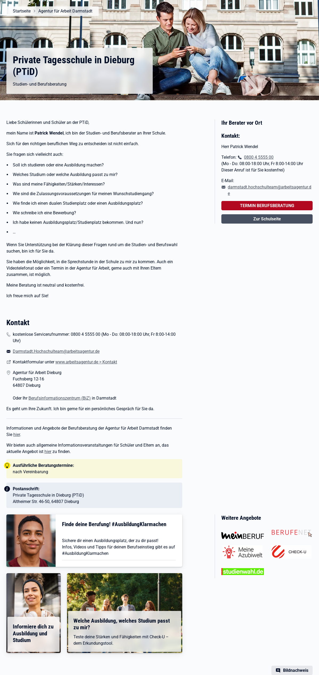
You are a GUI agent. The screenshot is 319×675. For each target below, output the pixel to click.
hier (16, 434)
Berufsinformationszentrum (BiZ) (59, 398)
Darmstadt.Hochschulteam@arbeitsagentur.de (56, 351)
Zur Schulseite (267, 218)
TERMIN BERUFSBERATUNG (267, 205)
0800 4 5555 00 (259, 157)
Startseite (22, 11)
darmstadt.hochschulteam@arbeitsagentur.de (269, 190)
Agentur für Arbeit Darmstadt (65, 11)
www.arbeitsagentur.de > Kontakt (86, 361)
